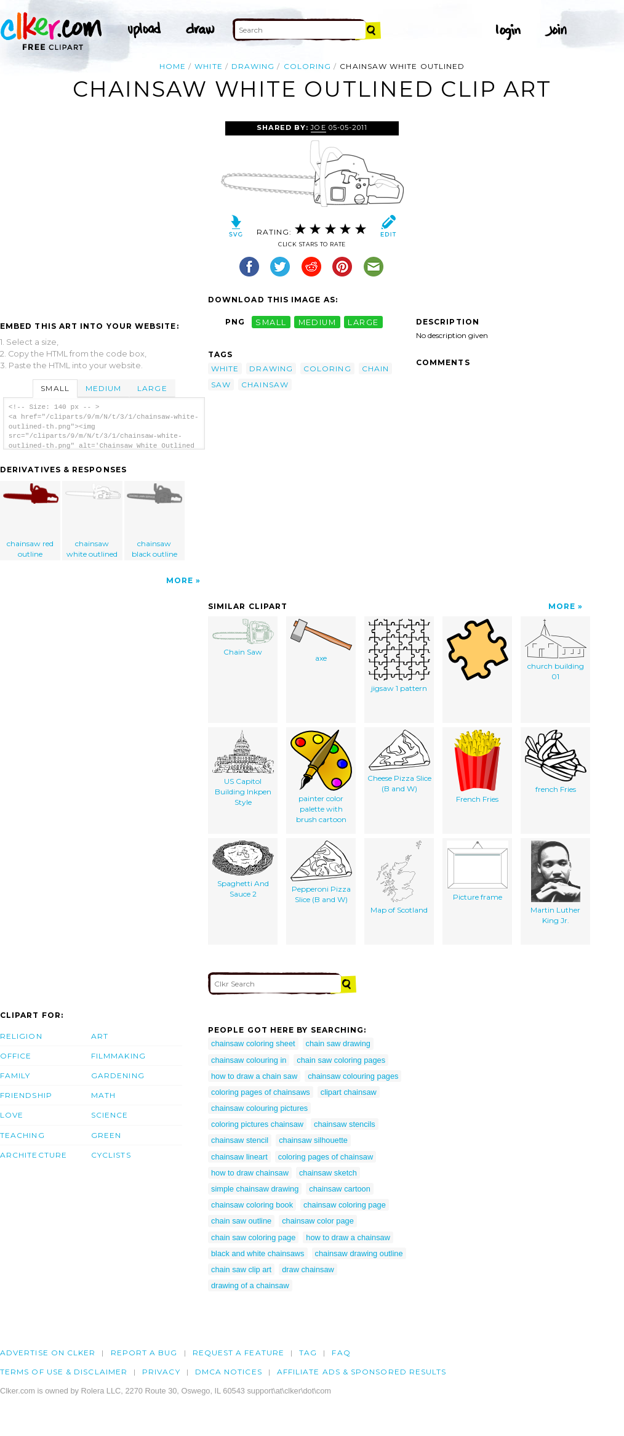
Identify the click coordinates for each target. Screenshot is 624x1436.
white (208, 66)
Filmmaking (118, 1055)
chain (375, 368)
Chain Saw (243, 637)
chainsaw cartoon (339, 1188)
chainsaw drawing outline (359, 1253)
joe (318, 127)
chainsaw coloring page (344, 1204)
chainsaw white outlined (93, 521)
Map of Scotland (399, 877)
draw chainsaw (308, 1269)
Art (99, 1036)
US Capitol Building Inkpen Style (243, 768)
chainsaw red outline (30, 521)
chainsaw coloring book (252, 1204)
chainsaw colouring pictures (259, 1108)
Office (15, 1055)
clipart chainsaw (349, 1092)
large (363, 321)
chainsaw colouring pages (353, 1076)
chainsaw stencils (344, 1124)
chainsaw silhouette (313, 1140)
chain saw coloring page (253, 1237)
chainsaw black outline (154, 521)
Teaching (22, 1135)
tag (308, 1352)
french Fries (555, 762)
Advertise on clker (47, 1352)
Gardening (118, 1075)
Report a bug (144, 1352)
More (179, 580)
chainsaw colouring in (248, 1060)
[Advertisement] (103, 213)
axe (321, 641)
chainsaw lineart (239, 1156)
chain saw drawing (338, 1043)
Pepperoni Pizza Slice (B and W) (321, 872)
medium (317, 321)
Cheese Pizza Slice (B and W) (399, 761)
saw (221, 384)
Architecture (33, 1155)
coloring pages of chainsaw (325, 1156)
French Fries (477, 767)
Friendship (26, 1095)
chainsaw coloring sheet (253, 1043)
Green (106, 1135)
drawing (253, 66)
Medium (103, 388)
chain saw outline (241, 1220)
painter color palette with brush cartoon (321, 776)
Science (110, 1114)
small (270, 321)
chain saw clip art (241, 1269)
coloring (308, 66)
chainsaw (265, 384)
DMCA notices (228, 1371)
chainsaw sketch (328, 1172)
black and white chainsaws (258, 1253)
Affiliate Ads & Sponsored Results (362, 1371)
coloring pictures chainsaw (257, 1124)
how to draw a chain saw (254, 1076)
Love (11, 1114)
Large (152, 388)
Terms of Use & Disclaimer (63, 1371)
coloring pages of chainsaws (260, 1092)
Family (15, 1075)
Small (55, 388)
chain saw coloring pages (341, 1060)
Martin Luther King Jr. (555, 883)
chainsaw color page (318, 1220)
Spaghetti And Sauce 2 (243, 869)
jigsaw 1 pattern (399, 656)
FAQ (341, 1352)
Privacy (161, 1371)
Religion (21, 1036)
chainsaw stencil (239, 1140)
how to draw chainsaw (250, 1172)
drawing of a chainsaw (250, 1285)
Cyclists (111, 1155)
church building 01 (555, 650)
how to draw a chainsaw (348, 1237)
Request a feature (238, 1352)
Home (172, 66)
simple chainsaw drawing (254, 1188)
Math (103, 1095)
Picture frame (477, 871)
